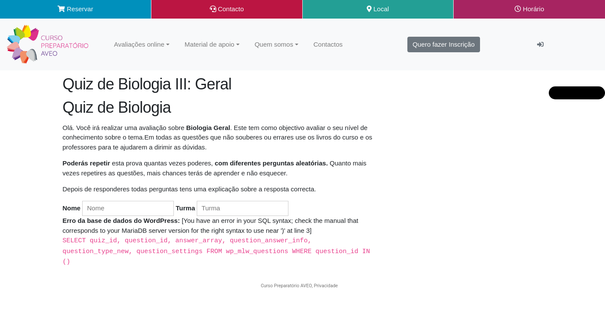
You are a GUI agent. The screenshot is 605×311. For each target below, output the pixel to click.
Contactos (328, 44)
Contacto (227, 9)
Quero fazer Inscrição (443, 44)
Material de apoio (209, 44)
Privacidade (326, 284)
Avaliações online (139, 44)
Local (378, 9)
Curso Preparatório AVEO (286, 284)
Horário (529, 9)
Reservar (75, 9)
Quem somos (274, 44)
